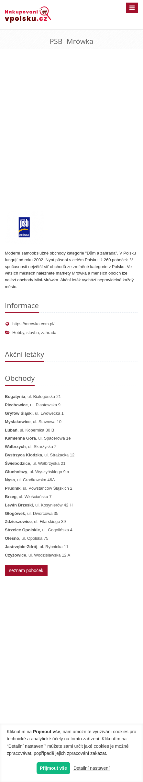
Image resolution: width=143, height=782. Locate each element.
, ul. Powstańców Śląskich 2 (38, 488)
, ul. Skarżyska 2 (31, 446)
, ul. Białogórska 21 (33, 396)
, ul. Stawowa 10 (33, 421)
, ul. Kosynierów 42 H (39, 505)
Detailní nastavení (91, 768)
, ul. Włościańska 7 (28, 496)
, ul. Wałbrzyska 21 (35, 463)
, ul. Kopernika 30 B (29, 430)
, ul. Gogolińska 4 (38, 529)
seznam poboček (26, 570)
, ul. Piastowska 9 (32, 404)
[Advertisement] (71, 136)
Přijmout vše (53, 768)
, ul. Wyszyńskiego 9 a (37, 471)
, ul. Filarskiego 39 (35, 521)
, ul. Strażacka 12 (39, 455)
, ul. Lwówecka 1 (34, 413)
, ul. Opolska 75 (26, 538)
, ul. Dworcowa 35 (31, 513)
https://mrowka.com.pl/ (29, 323)
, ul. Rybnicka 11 (37, 546)
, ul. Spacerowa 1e (38, 438)
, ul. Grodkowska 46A (30, 479)
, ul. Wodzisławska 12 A (37, 555)
